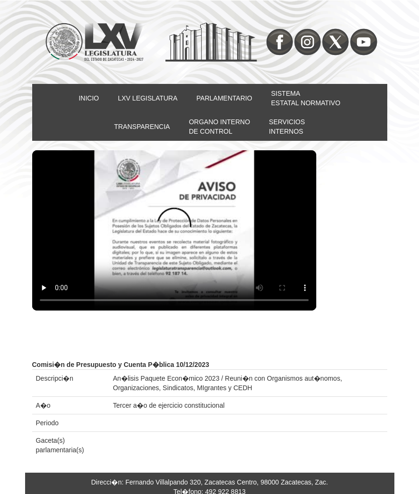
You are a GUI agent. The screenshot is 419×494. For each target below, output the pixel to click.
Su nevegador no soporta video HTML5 (174, 230)
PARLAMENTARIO (224, 98)
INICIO (89, 98)
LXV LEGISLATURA (148, 98)
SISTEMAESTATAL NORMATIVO (305, 98)
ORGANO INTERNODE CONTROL (219, 126)
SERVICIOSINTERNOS (287, 126)
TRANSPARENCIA (142, 126)
